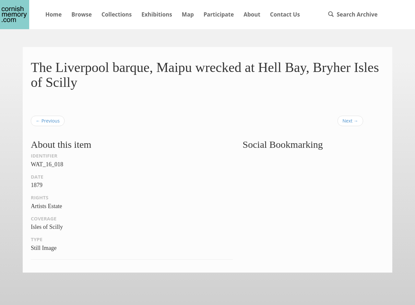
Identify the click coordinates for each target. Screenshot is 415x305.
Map (188, 14)
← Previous (48, 121)
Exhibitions (156, 14)
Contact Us (285, 14)
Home (53, 14)
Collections (116, 14)
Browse (81, 14)
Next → (350, 121)
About (251, 14)
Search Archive (352, 14)
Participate (219, 14)
